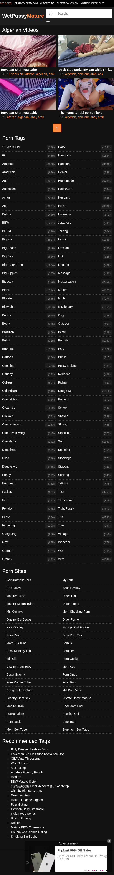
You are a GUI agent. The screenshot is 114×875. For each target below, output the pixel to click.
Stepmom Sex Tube (76, 729)
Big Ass (29, 239)
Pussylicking (19, 804)
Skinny (85, 424)
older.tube (47, 3)
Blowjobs (29, 307)
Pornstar (85, 340)
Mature (85, 290)
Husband (85, 198)
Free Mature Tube (19, 682)
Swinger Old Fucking (77, 627)
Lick (85, 256)
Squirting (85, 450)
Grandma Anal (20, 795)
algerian (41, 74)
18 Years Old (29, 147)
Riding (85, 383)
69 (29, 155)
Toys (85, 525)
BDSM (29, 231)
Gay (29, 542)
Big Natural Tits (29, 265)
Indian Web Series (23, 813)
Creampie (29, 408)
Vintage (85, 534)
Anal (29, 181)
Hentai (85, 172)
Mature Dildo (15, 706)
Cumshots (29, 441)
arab (93, 74)
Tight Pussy (85, 509)
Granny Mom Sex (18, 698)
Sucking (85, 475)
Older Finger (71, 603)
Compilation (29, 399)
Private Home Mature (77, 698)
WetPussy (23, 16)
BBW (29, 223)
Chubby (29, 374)
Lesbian (85, 248)
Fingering (29, 525)
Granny (29, 559)
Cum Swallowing (29, 433)
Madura (16, 777)
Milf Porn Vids (72, 690)
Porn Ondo (70, 674)
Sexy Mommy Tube (20, 651)
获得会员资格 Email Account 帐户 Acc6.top (40, 786)
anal (51, 74)
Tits (85, 517)
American (29, 172)
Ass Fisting (18, 768)
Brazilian (29, 332)
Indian (85, 206)
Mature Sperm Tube (92, 3)
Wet (85, 551)
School (85, 408)
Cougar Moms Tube (20, 690)
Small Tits (85, 433)
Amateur (29, 164)
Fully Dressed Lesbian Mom (30, 749)
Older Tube (70, 596)
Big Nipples (29, 273)
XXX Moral (14, 588)
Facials (29, 492)
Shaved (85, 416)
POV (85, 349)
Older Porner (71, 619)
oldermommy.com (67, 3)
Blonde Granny (21, 818)
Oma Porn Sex (73, 635)
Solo (85, 441)
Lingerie (85, 265)
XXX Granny (15, 627)
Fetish (29, 517)
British (29, 340)
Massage (85, 273)
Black (29, 290)
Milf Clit (12, 659)
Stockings (85, 458)
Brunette (29, 349)
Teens (85, 492)
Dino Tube (69, 721)
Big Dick (29, 256)
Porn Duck (14, 721)
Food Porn (70, 682)
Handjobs (85, 155)
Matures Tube (16, 596)
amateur (83, 74)
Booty (29, 324)
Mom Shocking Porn (76, 611)
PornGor (68, 651)
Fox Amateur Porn (19, 580)
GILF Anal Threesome (26, 758)
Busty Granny (16, 674)
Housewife (85, 189)
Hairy (85, 147)
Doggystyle (29, 467)
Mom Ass (69, 666)
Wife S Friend (20, 763)
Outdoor (85, 324)
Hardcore (85, 164)
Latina (85, 239)
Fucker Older (15, 714)
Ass (29, 206)
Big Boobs (29, 248)
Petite (85, 332)
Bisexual (29, 282)
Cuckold (29, 416)
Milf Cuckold (15, 611)
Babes (29, 214)
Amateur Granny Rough (27, 772)
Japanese (85, 223)
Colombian (29, 391)
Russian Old (71, 714)
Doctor (15, 823)
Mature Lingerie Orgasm (27, 800)
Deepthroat (29, 450)
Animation (29, 189)
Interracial (85, 214)
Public (85, 357)
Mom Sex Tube (17, 729)
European (29, 483)
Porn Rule (13, 635)
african (30, 74)
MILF (85, 298)
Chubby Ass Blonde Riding (29, 832)
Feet (29, 500)
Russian (85, 399)
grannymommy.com (26, 3)
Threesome (85, 500)
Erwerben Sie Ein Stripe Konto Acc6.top (37, 754)
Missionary (85, 307)
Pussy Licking (85, 366)
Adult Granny (71, 588)
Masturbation (85, 282)
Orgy (85, 315)
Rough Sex (85, 391)
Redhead (85, 374)
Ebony (29, 475)
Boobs (29, 315)
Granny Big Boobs (19, 619)
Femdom (29, 509)
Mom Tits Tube (16, 643)
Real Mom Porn (73, 706)
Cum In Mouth (29, 424)
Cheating (29, 366)
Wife (85, 559)
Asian (29, 198)
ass (100, 74)
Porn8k (67, 643)
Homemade (85, 181)
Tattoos (85, 483)
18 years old (15, 74)
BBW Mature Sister (24, 781)
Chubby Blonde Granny (27, 790)
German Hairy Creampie (27, 809)
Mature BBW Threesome (27, 827)
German (29, 551)
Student (85, 467)
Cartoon (29, 357)
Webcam (85, 542)
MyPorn (68, 580)
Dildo (29, 458)
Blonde (29, 298)
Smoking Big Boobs (24, 836)
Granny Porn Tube (19, 666)
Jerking (85, 231)
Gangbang (29, 534)
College (29, 383)
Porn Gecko (71, 659)
